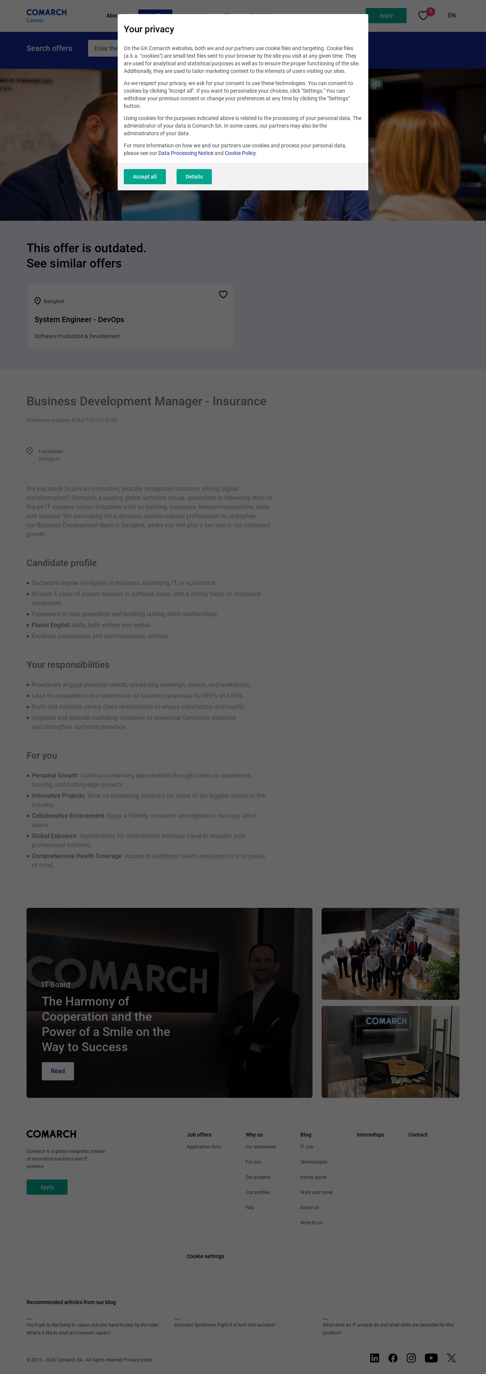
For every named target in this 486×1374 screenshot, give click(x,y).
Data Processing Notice (185, 153)
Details (194, 177)
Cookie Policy (240, 153)
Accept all (145, 177)
